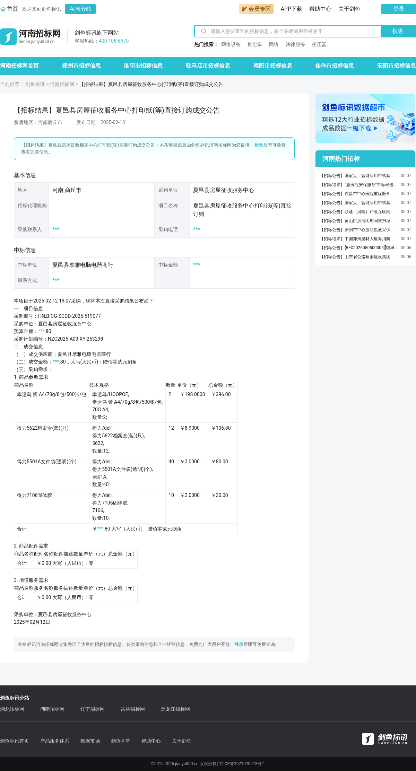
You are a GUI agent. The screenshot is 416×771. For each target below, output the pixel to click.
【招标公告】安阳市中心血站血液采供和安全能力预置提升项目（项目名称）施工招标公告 (358, 229)
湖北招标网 (12, 709)
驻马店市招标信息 (208, 65)
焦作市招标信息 (334, 65)
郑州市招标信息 (81, 65)
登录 (398, 9)
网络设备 (231, 44)
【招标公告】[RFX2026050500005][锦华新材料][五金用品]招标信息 (358, 247)
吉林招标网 (133, 709)
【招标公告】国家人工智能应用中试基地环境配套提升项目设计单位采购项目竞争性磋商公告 (358, 202)
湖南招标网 (52, 709)
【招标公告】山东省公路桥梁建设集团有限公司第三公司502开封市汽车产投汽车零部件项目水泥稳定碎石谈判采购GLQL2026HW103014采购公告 (358, 256)
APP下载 (291, 9)
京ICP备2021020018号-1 (242, 763)
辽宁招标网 (92, 709)
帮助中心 (320, 9)
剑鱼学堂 (120, 741)
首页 (12, 9)
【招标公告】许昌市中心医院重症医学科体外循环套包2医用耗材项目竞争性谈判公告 (358, 193)
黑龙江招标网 (175, 709)
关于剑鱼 (349, 9)
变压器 (319, 44)
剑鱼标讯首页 (14, 741)
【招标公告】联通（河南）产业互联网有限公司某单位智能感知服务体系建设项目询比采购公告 (358, 211)
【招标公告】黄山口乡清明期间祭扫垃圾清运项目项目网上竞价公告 (358, 220)
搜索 (398, 31)
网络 (274, 44)
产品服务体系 (54, 741)
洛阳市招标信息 (143, 65)
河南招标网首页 (19, 65)
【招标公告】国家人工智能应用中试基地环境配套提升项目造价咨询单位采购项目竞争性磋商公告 (358, 175)
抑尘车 (255, 44)
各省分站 (80, 9)
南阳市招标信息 (272, 65)
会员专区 (256, 9)
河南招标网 (62, 84)
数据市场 (90, 741)
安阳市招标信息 (396, 65)
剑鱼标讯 (35, 84)
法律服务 (295, 44)
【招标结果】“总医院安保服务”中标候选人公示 (358, 184)
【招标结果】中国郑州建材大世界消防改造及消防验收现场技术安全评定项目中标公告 (358, 238)
